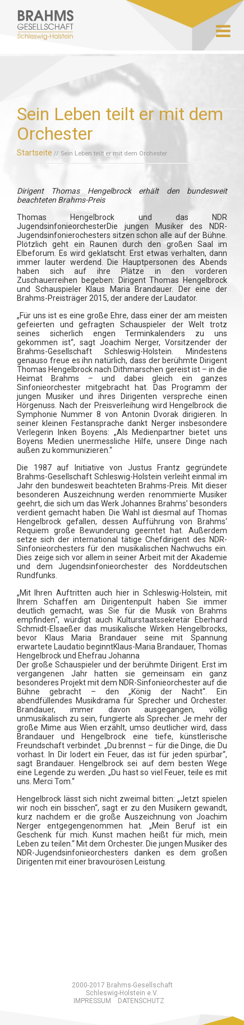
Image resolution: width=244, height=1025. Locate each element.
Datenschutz (141, 1001)
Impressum (92, 1001)
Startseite (34, 152)
